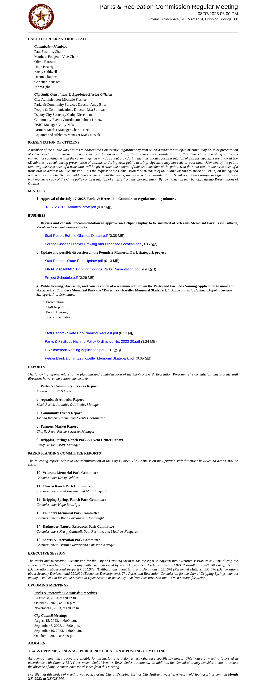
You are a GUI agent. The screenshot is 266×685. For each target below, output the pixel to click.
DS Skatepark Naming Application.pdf (75, 350)
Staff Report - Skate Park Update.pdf (74, 261)
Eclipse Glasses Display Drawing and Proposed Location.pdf (93, 244)
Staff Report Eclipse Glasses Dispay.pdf (77, 236)
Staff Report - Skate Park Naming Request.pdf (82, 333)
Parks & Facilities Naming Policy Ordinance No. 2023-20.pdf (93, 342)
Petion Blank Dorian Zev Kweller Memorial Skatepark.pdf (90, 358)
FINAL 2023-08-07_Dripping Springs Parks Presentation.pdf (93, 269)
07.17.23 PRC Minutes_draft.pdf (71, 207)
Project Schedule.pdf (62, 278)
